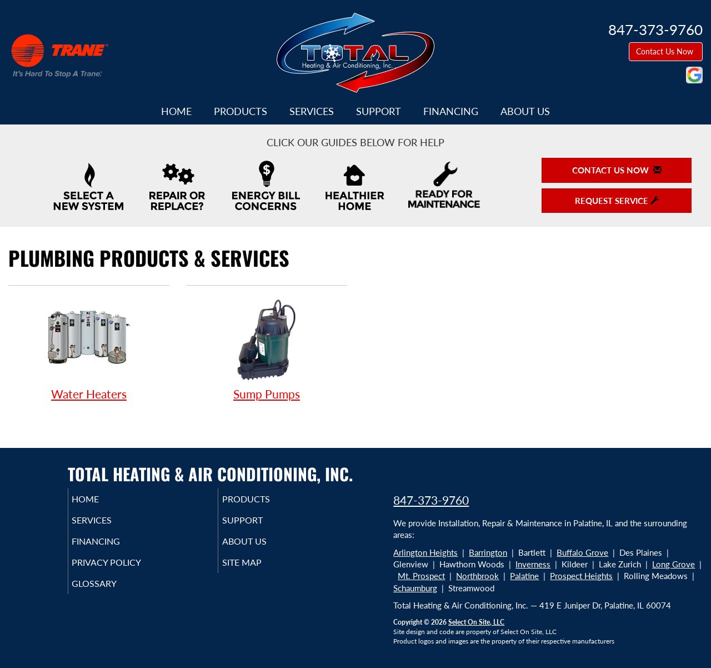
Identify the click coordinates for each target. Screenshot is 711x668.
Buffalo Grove (582, 552)
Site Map (257, 570)
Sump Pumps (266, 349)
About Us (525, 111)
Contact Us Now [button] (665, 51)
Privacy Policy (123, 570)
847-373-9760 (431, 500)
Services (311, 111)
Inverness (532, 564)
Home (176, 111)
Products (240, 111)
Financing (450, 111)
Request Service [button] (617, 201)
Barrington (488, 552)
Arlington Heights (425, 552)
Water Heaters (88, 349)
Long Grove (673, 564)
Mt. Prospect (421, 576)
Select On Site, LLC (476, 622)
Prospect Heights (581, 576)
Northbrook (477, 576)
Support (378, 111)
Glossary (109, 593)
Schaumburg (415, 588)
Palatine (524, 576)
